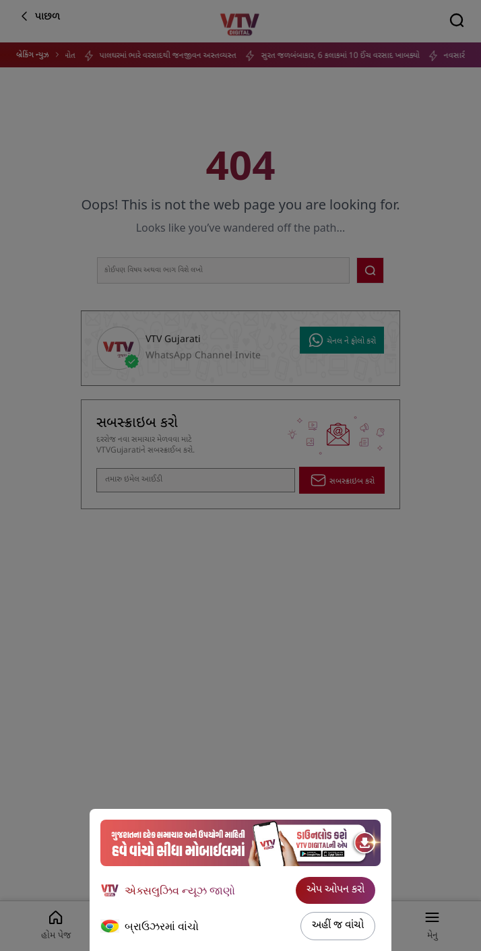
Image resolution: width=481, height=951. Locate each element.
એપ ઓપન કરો (335, 890)
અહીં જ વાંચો (338, 926)
